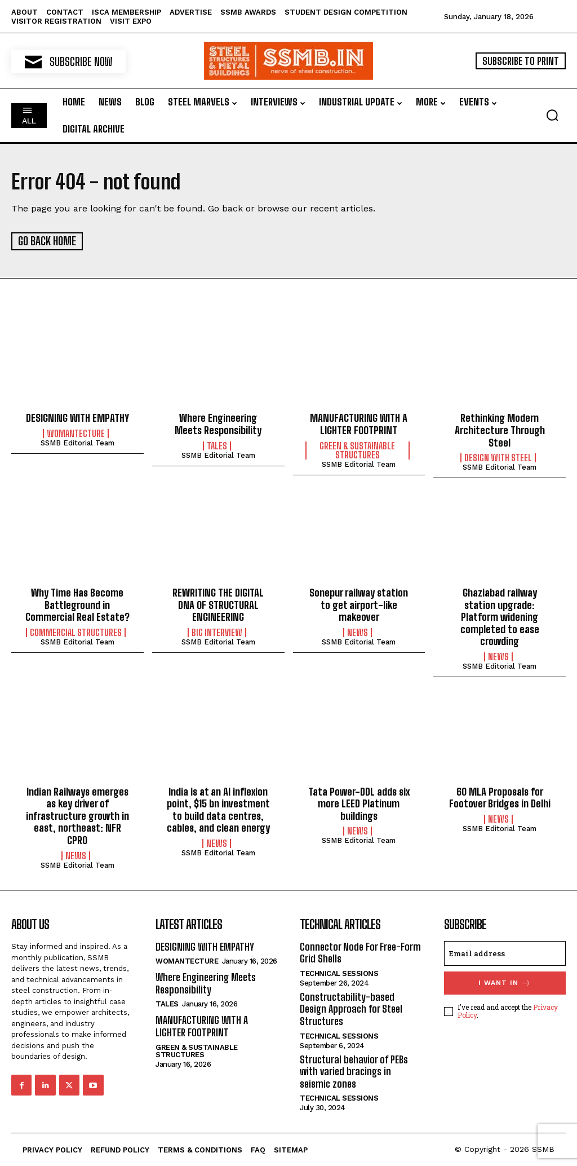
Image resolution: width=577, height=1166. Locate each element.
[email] (505, 952)
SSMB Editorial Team (77, 442)
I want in (504, 982)
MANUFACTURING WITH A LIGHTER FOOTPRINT (358, 423)
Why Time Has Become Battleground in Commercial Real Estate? (77, 603)
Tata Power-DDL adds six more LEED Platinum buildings (359, 802)
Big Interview (217, 631)
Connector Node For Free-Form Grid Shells (360, 951)
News (357, 631)
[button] (552, 115)
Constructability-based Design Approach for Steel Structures (351, 1008)
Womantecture (76, 432)
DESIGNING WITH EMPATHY (77, 417)
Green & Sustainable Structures (357, 449)
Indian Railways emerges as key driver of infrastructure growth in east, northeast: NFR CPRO (77, 814)
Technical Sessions (339, 972)
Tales (217, 444)
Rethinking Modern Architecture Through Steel (500, 429)
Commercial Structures (76, 631)
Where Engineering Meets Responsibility (218, 423)
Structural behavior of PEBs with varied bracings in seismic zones (354, 1070)
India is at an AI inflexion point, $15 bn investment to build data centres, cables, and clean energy (218, 808)
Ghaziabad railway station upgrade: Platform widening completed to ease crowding (499, 615)
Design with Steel (498, 457)
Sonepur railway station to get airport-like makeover (358, 603)
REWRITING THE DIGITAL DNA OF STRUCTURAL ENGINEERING (218, 603)
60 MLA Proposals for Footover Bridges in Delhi (500, 796)
